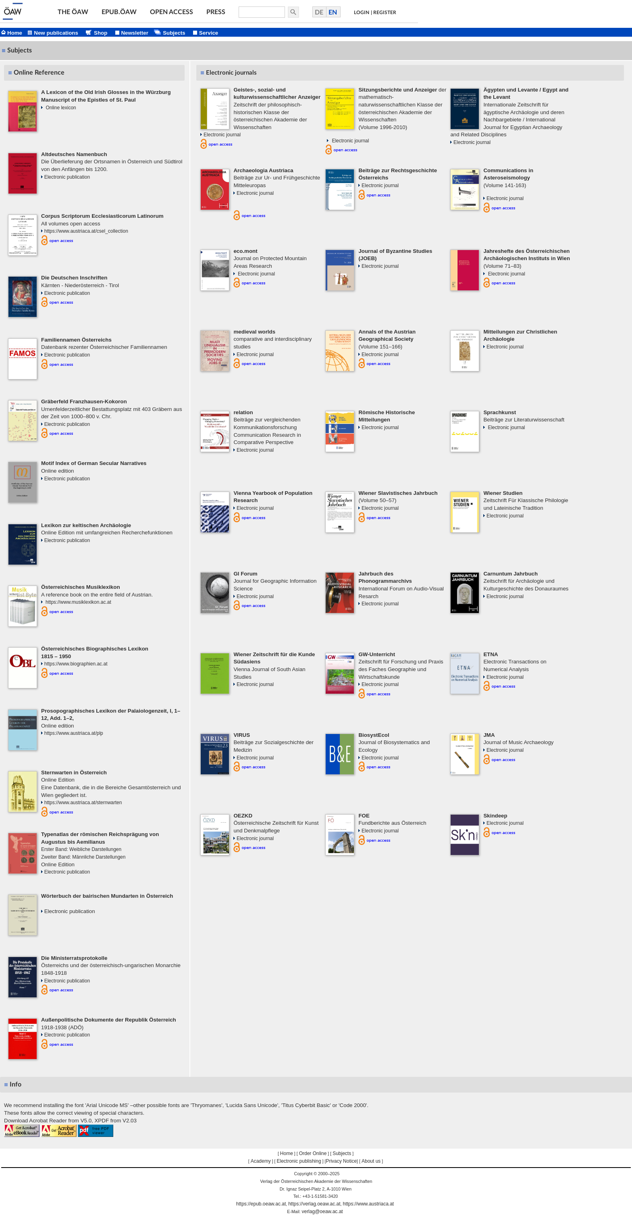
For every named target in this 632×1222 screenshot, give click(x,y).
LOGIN (361, 12)
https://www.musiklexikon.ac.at (77, 602)
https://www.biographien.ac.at (76, 664)
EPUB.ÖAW (119, 12)
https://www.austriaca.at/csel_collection (86, 231)
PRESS (215, 12)
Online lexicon (61, 108)
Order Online (313, 1153)
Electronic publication (67, 177)
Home (286, 1153)
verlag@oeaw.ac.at (322, 1211)
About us (371, 1161)
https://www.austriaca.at (368, 1204)
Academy (261, 1161)
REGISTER (384, 12)
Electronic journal (222, 135)
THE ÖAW (73, 12)
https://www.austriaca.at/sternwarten (83, 802)
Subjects (342, 1153)
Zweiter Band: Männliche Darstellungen (83, 857)
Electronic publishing (299, 1161)
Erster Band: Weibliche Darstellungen (81, 849)
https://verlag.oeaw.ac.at (314, 1204)
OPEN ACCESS (171, 12)
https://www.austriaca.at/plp (73, 733)
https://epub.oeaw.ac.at (261, 1204)
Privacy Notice (341, 1161)
